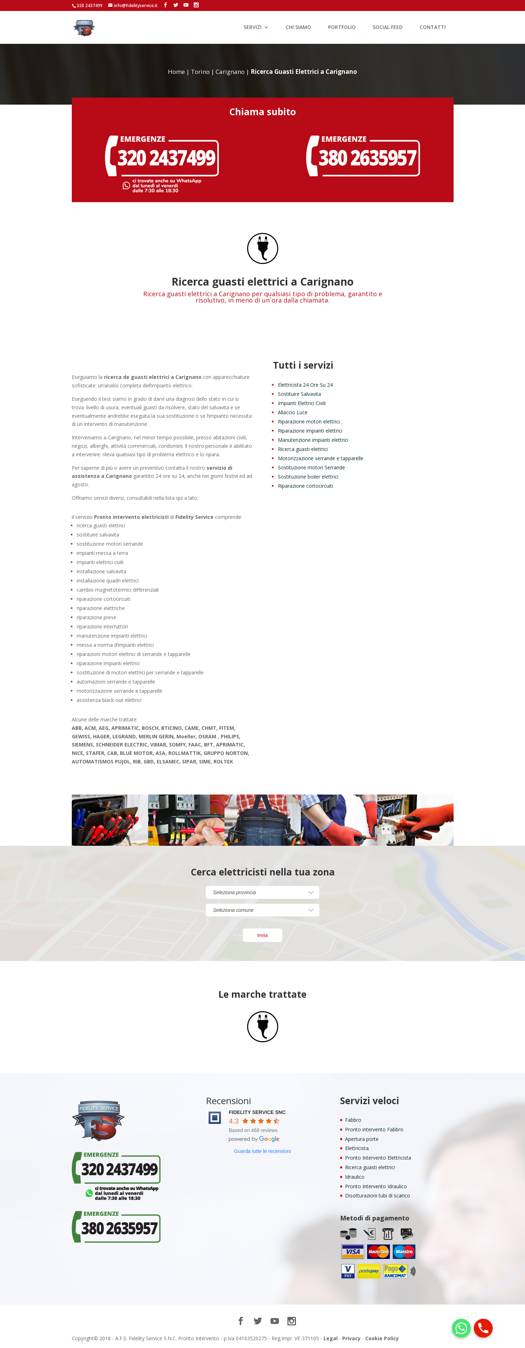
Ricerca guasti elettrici (303, 449)
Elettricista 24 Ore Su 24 (305, 384)
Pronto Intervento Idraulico (376, 1186)
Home (176, 72)
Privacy (351, 1338)
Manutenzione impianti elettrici (313, 439)
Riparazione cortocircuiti (305, 485)
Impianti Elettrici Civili (302, 403)
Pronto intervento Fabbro (374, 1129)
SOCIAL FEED (388, 27)
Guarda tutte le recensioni (262, 1151)
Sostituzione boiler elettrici (308, 476)
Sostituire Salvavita (299, 394)
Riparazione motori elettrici (309, 421)
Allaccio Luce (293, 412)
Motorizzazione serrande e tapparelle (320, 458)
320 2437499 (90, 5)
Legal (330, 1338)
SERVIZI (253, 27)
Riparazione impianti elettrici (310, 430)
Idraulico (354, 1176)
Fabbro (353, 1120)
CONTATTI (433, 27)
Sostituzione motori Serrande (311, 467)
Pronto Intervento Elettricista (378, 1157)
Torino (200, 72)
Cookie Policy (382, 1338)
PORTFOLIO (342, 27)
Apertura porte (362, 1139)
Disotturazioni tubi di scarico (377, 1195)
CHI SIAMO (298, 27)
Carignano (230, 72)
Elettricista (357, 1148)
